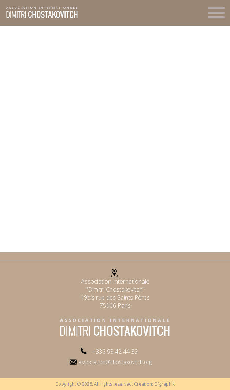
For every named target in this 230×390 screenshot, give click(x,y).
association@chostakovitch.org (115, 362)
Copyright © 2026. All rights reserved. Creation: (104, 384)
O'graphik (164, 384)
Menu (216, 16)
